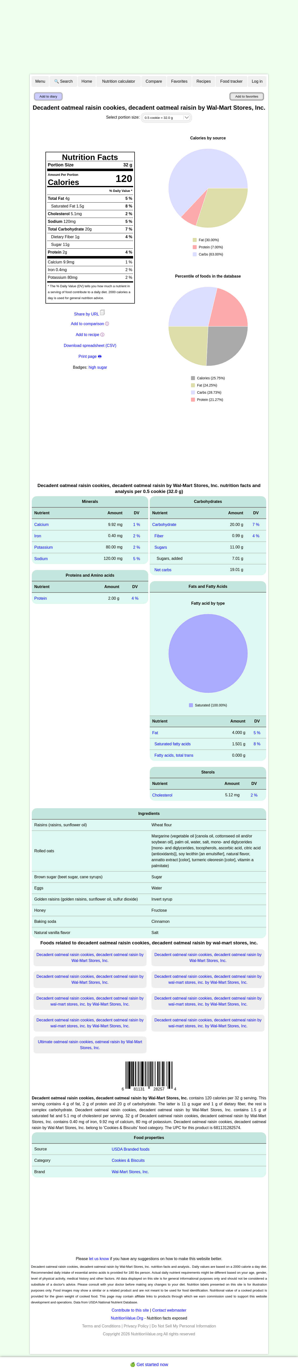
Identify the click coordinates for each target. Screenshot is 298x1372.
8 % (257, 744)
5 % (136, 558)
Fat (155, 732)
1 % (136, 524)
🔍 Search (63, 81)
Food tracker (231, 81)
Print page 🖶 (89, 356)
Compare (154, 81)
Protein (40, 598)
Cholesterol (162, 795)
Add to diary (48, 96)
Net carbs (162, 570)
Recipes (203, 81)
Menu (40, 81)
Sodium (41, 558)
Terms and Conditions (101, 1326)
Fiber (158, 536)
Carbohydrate (164, 524)
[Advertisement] (149, 37)
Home (86, 81)
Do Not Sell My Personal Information (184, 1326)
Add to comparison (87, 324)
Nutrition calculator (118, 81)
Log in (257, 81)
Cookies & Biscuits (128, 1160)
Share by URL (90, 314)
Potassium (43, 547)
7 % (256, 524)
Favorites (179, 81)
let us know (99, 1259)
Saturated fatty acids (172, 744)
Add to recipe (87, 335)
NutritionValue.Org (127, 1318)
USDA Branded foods (130, 1149)
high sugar (98, 367)
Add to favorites (246, 96)
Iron (37, 536)
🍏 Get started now (149, 1364)
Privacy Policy (136, 1326)
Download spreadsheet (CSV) (90, 345)
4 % (135, 598)
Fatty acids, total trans (173, 755)
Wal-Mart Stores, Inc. (130, 1172)
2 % (136, 536)
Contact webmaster (169, 1310)
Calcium (41, 524)
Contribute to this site (130, 1310)
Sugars (160, 547)
